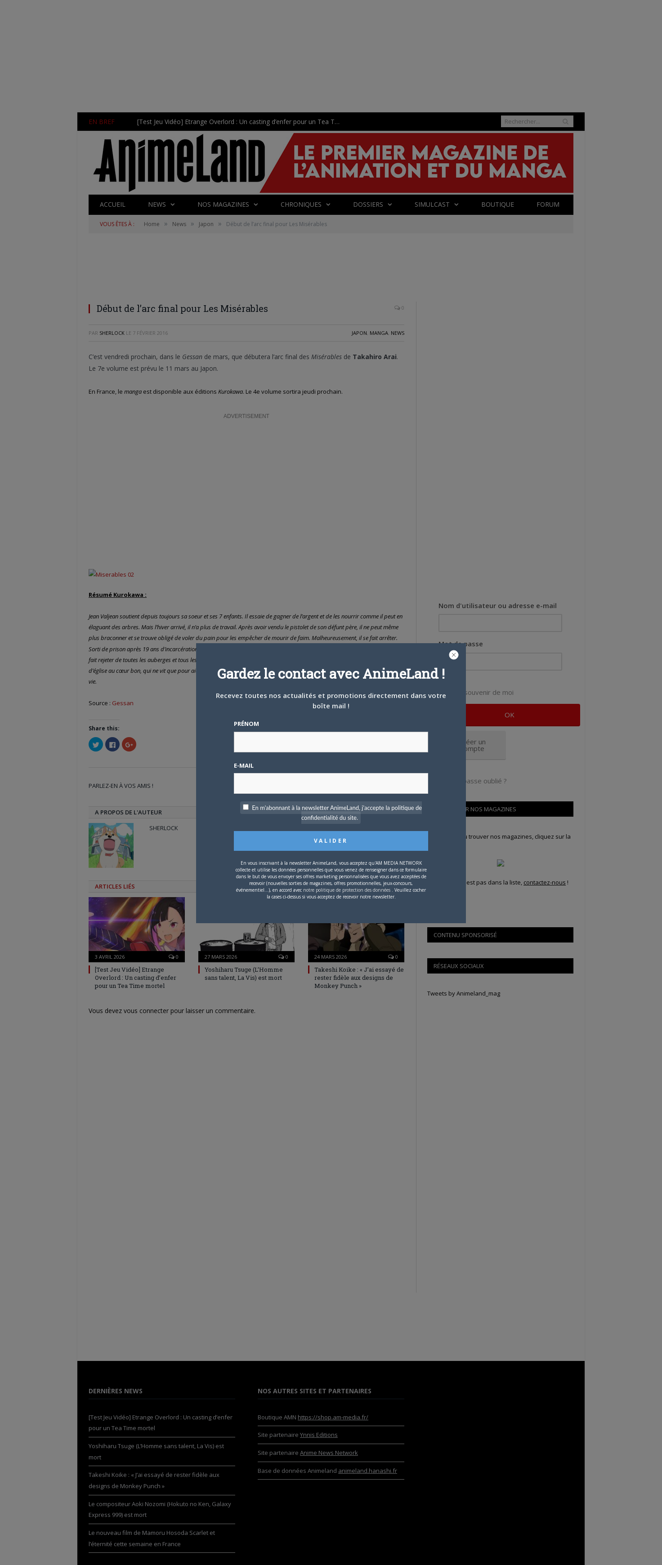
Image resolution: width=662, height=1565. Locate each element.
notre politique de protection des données (346, 890)
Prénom (246, 724)
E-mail (244, 765)
